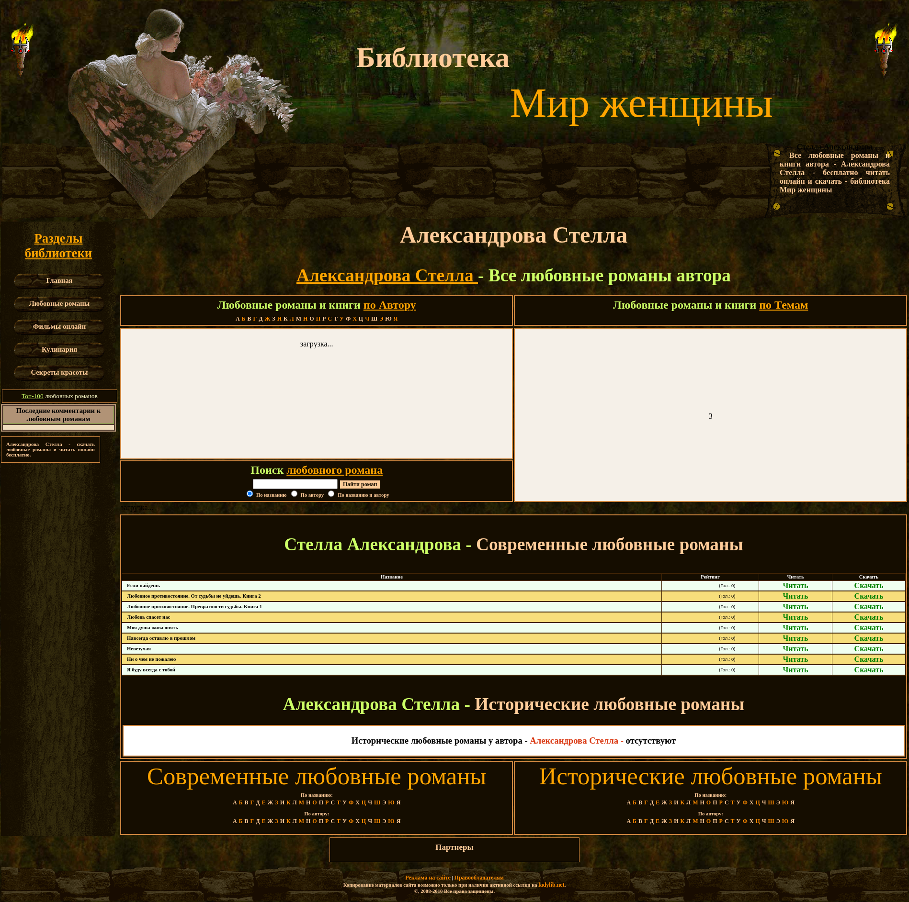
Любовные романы (59, 303)
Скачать (869, 585)
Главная (59, 280)
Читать (795, 585)
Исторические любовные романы (710, 776)
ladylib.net (551, 884)
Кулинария (59, 349)
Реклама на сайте (428, 877)
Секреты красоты (59, 372)
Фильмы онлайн (59, 326)
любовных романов (60, 396)
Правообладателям (479, 877)
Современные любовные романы (316, 776)
